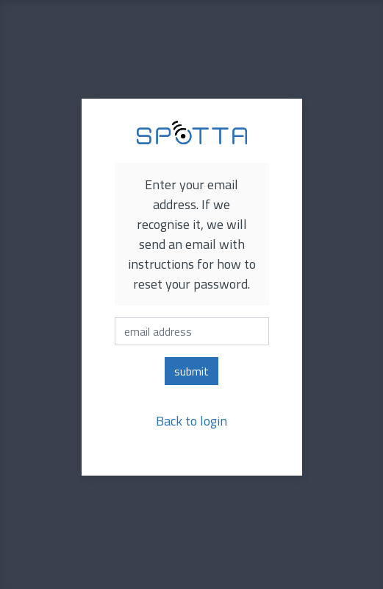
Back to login (191, 421)
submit (191, 371)
